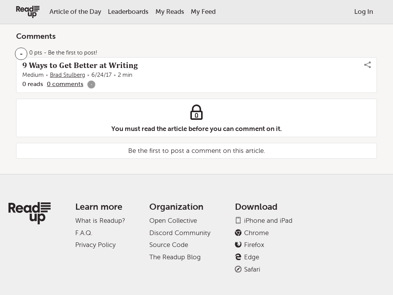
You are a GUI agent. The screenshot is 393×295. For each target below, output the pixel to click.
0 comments (65, 84)
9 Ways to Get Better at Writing (80, 65)
